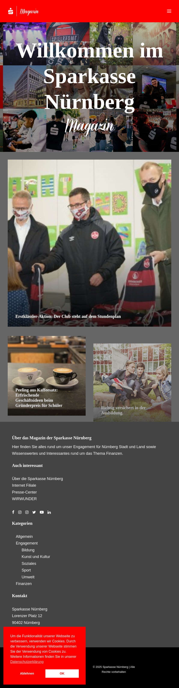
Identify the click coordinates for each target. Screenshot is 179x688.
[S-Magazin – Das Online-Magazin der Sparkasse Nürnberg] (28, 11)
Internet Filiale (24, 485)
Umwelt (28, 577)
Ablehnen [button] (27, 673)
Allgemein (24, 536)
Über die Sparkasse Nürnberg (37, 479)
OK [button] (62, 673)
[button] (169, 11)
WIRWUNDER (24, 499)
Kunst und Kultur (36, 557)
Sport (26, 570)
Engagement (27, 543)
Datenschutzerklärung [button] (27, 662)
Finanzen (24, 584)
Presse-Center (24, 492)
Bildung (28, 550)
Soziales (29, 563)
